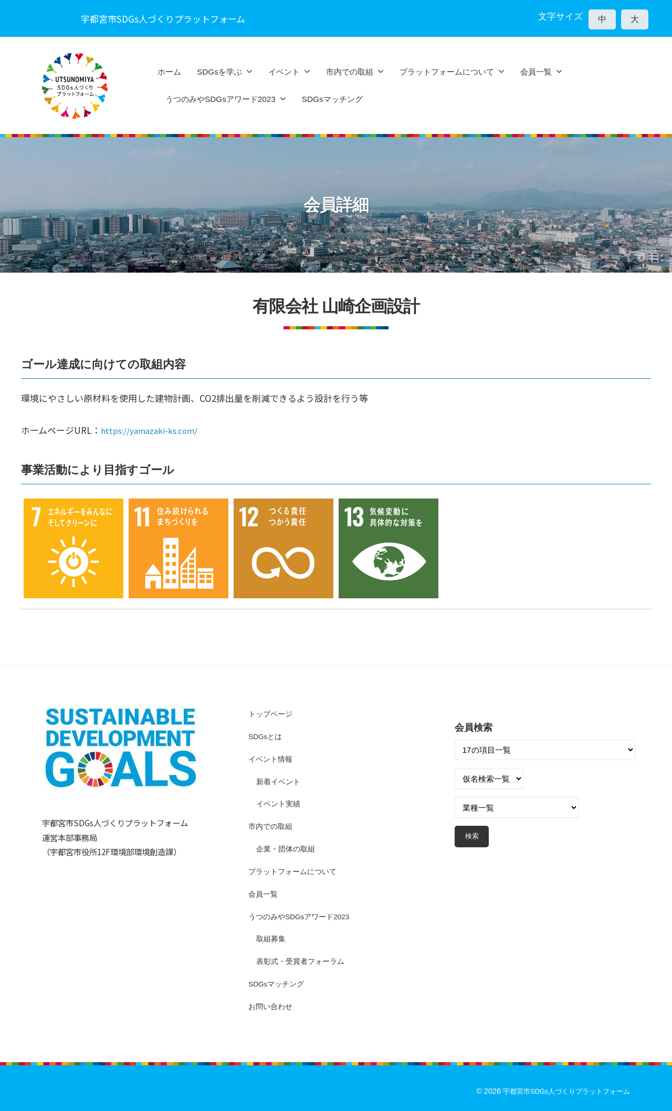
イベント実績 (279, 803)
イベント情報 (272, 758)
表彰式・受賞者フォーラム (303, 961)
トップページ (272, 713)
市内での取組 (349, 71)
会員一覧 (536, 71)
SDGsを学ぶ (219, 71)
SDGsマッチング (332, 99)
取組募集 (272, 938)
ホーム (169, 71)
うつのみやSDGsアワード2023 (220, 99)
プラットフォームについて (447, 71)
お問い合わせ (272, 1006)
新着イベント (279, 781)
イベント (284, 71)
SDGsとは (267, 736)
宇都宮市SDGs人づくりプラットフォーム (561, 1091)
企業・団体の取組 (287, 848)
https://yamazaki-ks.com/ (155, 430)
